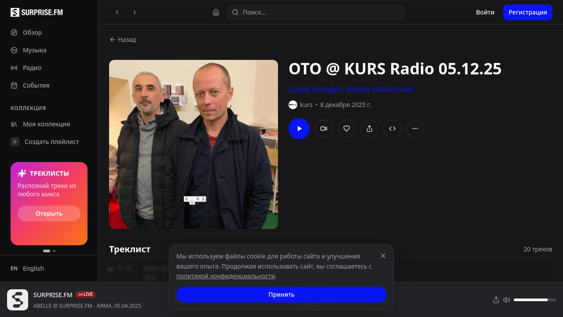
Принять (281, 294)
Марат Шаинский (379, 89)
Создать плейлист (45, 141)
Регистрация (527, 12)
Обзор (26, 32)
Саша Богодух (315, 89)
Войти (485, 12)
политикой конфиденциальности (225, 276)
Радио (26, 67)
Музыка (29, 50)
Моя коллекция (40, 124)
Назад (122, 39)
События (30, 85)
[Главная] (216, 12)
